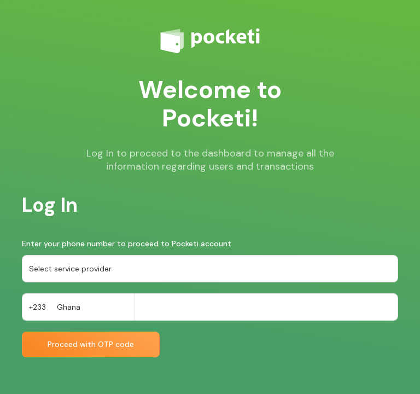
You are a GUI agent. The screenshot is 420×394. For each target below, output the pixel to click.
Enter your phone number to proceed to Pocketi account (126, 243)
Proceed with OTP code (91, 344)
